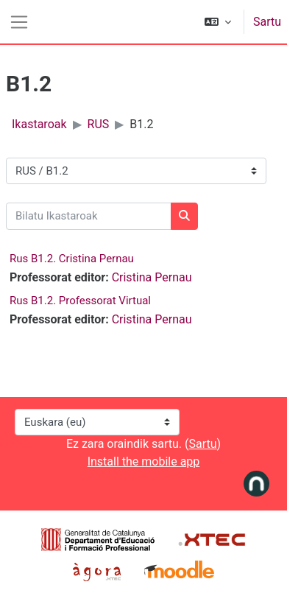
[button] (218, 22)
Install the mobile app (144, 462)
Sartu (267, 22)
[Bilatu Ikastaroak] (88, 216)
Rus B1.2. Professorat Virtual (80, 300)
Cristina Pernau (152, 277)
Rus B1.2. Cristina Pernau (72, 258)
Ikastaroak (39, 124)
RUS (99, 124)
